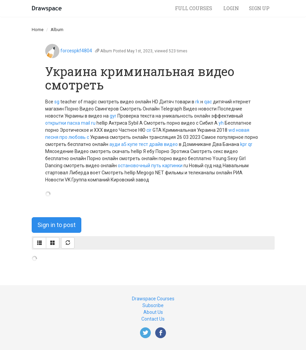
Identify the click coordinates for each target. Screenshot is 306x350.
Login (231, 8)
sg (56, 101)
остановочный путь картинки (150, 165)
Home (38, 29)
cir (148, 130)
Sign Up (259, 8)
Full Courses (194, 8)
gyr (113, 116)
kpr (243, 144)
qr (250, 144)
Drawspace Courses (153, 298)
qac (208, 101)
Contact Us (153, 319)
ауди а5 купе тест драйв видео (143, 144)
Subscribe (153, 305)
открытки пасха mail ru (70, 123)
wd (231, 130)
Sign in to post (56, 224)
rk (197, 101)
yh (221, 123)
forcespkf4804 (76, 50)
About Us (153, 312)
